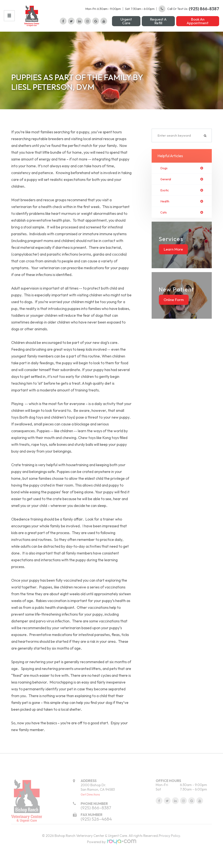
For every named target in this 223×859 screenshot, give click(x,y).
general (166, 187)
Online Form (174, 309)
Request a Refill (158, 25)
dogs (164, 176)
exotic (165, 198)
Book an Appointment (197, 25)
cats (164, 221)
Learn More (173, 258)
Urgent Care (126, 25)
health (165, 210)
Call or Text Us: (189, 12)
